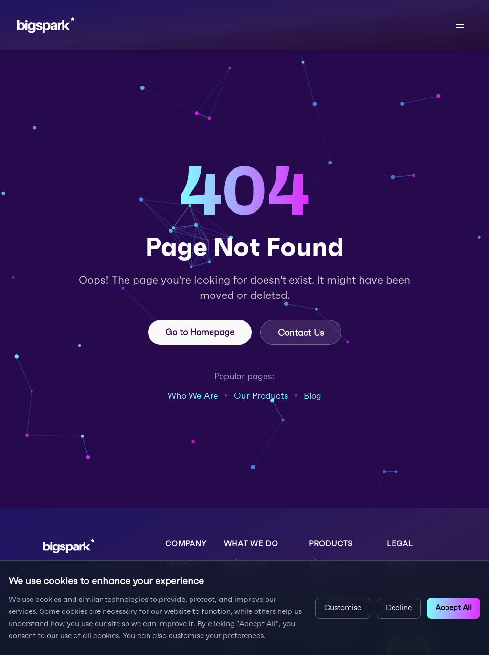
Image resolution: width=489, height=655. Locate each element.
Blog (312, 395)
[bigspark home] (45, 24)
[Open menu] (460, 25)
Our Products (261, 395)
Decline (399, 607)
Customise (342, 607)
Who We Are (193, 395)
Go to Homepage (199, 332)
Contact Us (301, 332)
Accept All (454, 607)
